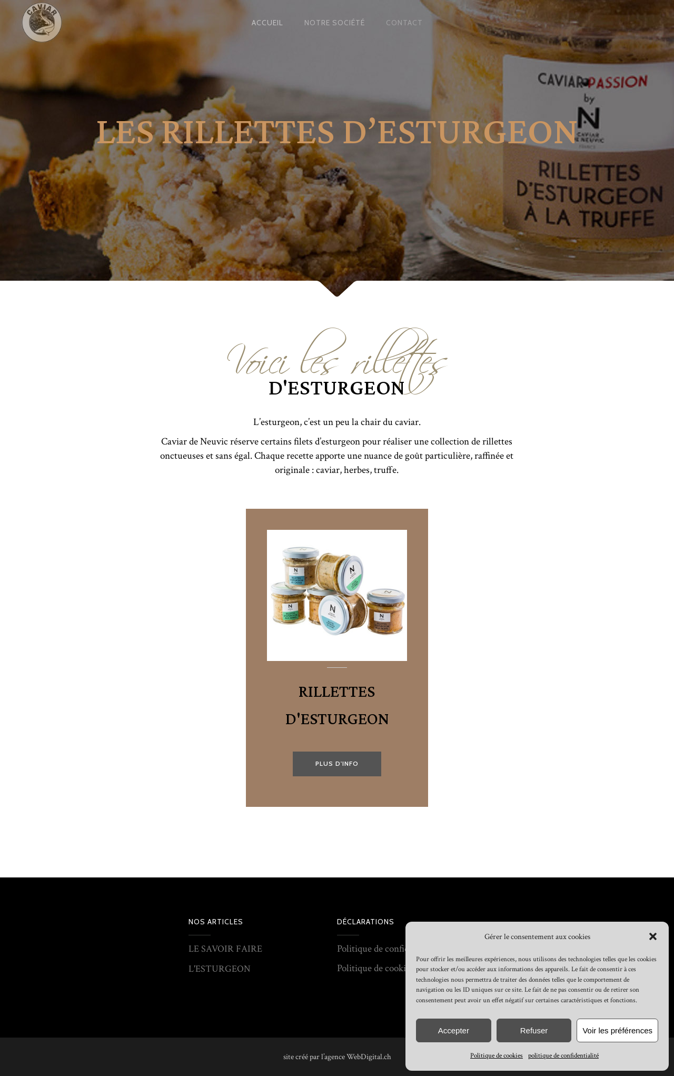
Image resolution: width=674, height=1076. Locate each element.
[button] (653, 936)
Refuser (534, 1030)
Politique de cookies (496, 1055)
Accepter (453, 1030)
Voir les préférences (617, 1030)
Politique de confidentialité (389, 948)
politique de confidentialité (563, 1055)
